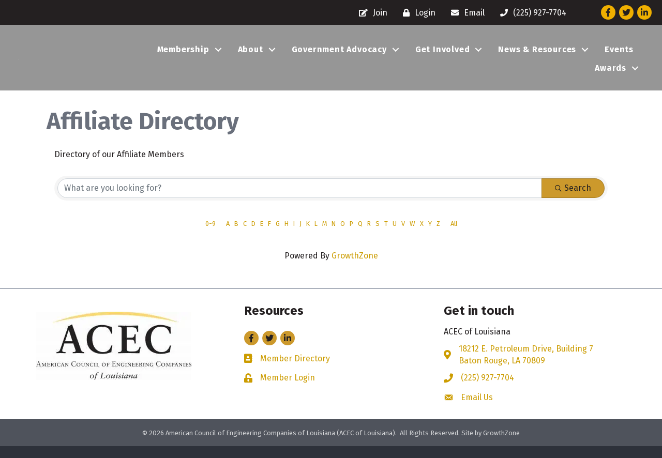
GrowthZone (355, 268)
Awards (610, 74)
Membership (183, 55)
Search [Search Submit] (573, 200)
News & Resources (537, 55)
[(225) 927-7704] (530, 13)
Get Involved (442, 55)
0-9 (210, 236)
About (250, 55)
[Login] (416, 13)
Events (619, 55)
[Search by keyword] (299, 200)
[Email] (465, 13)
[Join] (370, 13)
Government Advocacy (339, 55)
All (453, 236)
